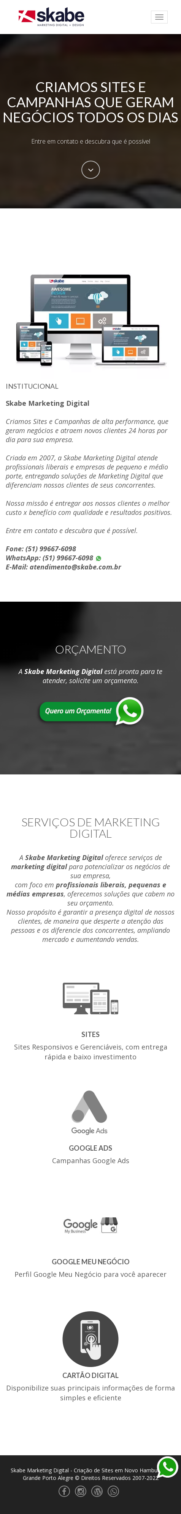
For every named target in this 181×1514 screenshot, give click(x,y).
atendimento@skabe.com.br (75, 566)
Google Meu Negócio (91, 1261)
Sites (90, 1034)
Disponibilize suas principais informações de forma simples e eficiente (90, 1392)
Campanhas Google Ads (90, 1160)
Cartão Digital (90, 1375)
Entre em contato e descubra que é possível (90, 141)
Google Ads (90, 1148)
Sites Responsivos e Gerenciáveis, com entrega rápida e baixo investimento (90, 1051)
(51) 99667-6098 (50, 548)
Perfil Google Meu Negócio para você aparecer (90, 1274)
